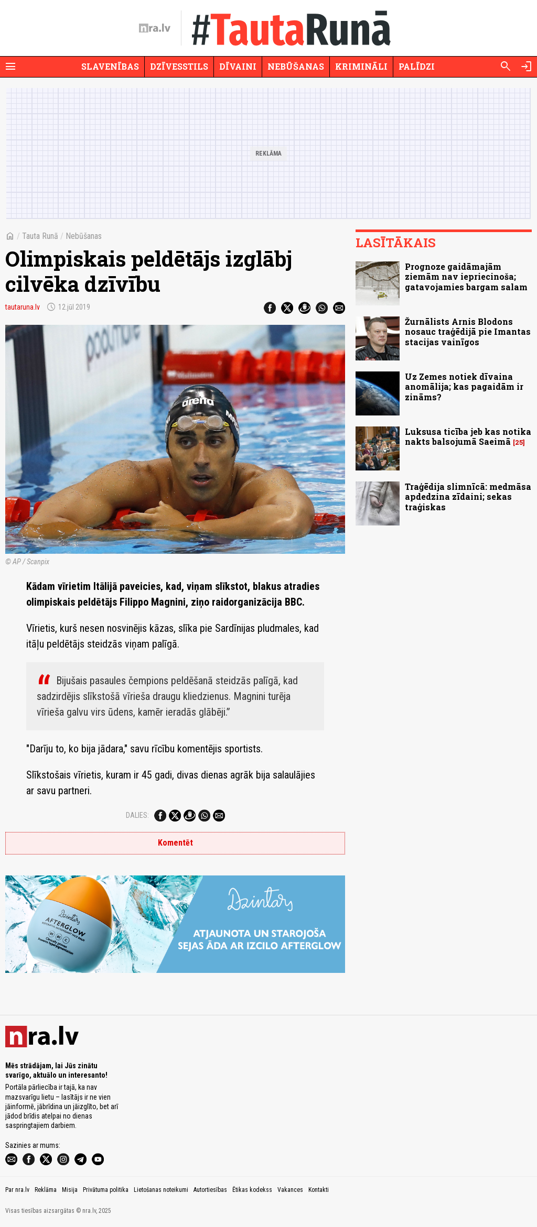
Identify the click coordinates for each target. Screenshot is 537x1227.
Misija (70, 1189)
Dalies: (137, 815)
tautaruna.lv (22, 307)
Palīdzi (417, 66)
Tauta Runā (40, 236)
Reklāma (46, 1189)
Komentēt (175, 843)
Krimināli (361, 66)
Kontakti (318, 1189)
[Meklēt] (505, 66)
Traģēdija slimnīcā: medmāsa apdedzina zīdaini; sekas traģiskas (468, 496)
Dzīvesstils (179, 66)
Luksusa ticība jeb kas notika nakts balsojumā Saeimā (468, 436)
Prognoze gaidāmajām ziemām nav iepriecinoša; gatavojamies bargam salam (466, 276)
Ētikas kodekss (252, 1189)
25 (519, 442)
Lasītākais (396, 242)
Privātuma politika (105, 1189)
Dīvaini (237, 66)
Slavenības (110, 66)
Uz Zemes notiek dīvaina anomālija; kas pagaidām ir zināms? (464, 386)
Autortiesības (210, 1189)
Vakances (290, 1189)
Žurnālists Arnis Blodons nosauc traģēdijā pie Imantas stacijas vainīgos (468, 331)
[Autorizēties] (526, 66)
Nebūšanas (295, 66)
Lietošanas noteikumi (161, 1189)
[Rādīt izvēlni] (10, 66)
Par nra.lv (17, 1189)
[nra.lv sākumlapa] (154, 28)
